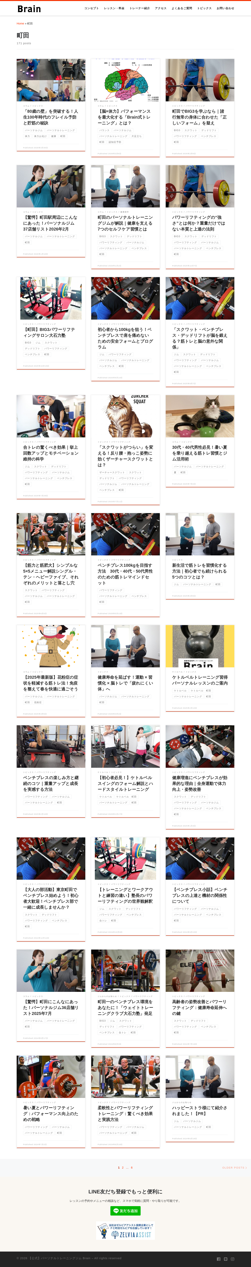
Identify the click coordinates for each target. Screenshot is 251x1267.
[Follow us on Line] (225, 1259)
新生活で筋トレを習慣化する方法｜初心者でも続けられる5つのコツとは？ (199, 571)
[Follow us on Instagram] (232, 1259)
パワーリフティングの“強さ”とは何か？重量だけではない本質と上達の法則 (198, 223)
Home (20, 23)
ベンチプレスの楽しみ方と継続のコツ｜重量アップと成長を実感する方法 (51, 783)
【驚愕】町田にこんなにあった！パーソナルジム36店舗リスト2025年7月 (51, 1007)
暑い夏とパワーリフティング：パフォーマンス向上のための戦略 (50, 1114)
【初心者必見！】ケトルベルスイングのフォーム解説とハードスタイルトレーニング (125, 783)
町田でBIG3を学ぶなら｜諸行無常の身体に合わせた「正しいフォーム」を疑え (199, 117)
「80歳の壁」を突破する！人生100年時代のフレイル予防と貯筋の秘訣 (50, 117)
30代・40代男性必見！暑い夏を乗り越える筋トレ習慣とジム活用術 (199, 453)
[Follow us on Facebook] (218, 1259)
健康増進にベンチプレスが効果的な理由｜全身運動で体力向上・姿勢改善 (199, 783)
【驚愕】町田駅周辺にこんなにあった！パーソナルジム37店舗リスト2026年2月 (50, 223)
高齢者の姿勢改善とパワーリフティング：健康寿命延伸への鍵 (199, 1007)
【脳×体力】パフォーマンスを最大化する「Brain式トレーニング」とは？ (124, 117)
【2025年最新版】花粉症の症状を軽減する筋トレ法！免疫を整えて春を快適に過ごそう (50, 683)
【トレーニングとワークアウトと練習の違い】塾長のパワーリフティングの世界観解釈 (125, 895)
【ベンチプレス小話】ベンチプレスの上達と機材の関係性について (199, 895)
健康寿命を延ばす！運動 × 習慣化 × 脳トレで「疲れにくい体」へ (125, 683)
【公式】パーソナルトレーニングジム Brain (59, 1258)
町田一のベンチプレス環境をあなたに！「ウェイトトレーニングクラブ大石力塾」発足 (125, 1007)
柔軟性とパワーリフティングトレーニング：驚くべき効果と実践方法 (125, 1114)
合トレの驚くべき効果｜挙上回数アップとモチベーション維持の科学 (51, 453)
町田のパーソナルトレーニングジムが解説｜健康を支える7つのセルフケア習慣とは (125, 223)
